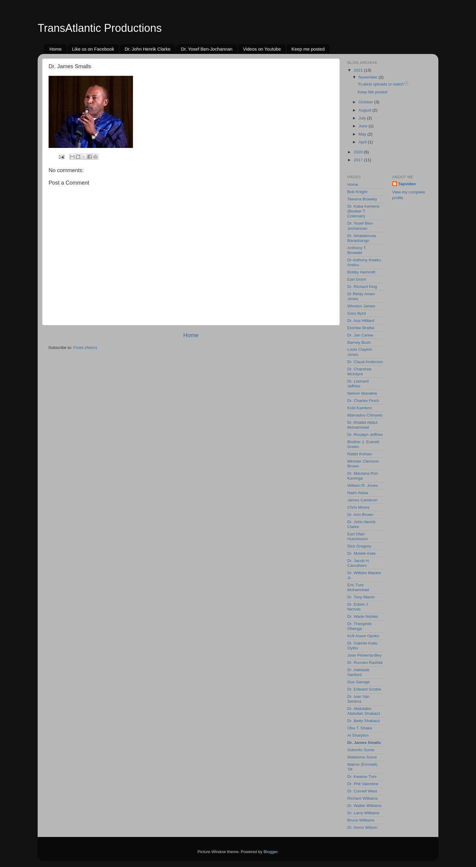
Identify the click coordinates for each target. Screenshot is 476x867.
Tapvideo (407, 184)
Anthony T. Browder (357, 250)
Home (55, 49)
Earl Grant (356, 279)
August (365, 110)
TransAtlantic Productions (100, 28)
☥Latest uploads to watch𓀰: (383, 84)
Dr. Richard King (362, 286)
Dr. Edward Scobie (364, 689)
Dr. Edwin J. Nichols (358, 606)
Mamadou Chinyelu (364, 415)
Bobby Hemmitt (361, 272)
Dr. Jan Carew (360, 335)
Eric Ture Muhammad (358, 587)
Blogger (270, 851)
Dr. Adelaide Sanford (358, 672)
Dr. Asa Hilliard (360, 320)
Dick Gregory (359, 546)
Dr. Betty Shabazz (363, 720)
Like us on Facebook (93, 49)
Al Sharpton (358, 735)
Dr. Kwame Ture (362, 776)
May (363, 134)
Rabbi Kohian (359, 454)
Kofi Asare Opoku (363, 636)
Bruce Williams (360, 820)
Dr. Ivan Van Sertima (358, 699)
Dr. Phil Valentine (363, 784)
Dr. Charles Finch (363, 400)
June (364, 126)
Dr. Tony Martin (361, 597)
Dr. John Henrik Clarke (148, 49)
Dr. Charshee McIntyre (359, 371)
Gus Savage (358, 682)
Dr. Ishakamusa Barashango (361, 238)
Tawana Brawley (362, 199)
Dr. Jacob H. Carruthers (358, 563)
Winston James (361, 306)
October (366, 102)
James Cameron (362, 500)
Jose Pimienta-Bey (364, 655)
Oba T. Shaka (359, 728)
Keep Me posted (372, 92)
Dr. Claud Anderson (365, 362)
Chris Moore (358, 507)
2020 (359, 152)
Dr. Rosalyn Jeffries (365, 434)
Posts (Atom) (85, 347)
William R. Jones (362, 485)
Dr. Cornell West (362, 791)
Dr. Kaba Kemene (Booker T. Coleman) (363, 211)
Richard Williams (362, 798)
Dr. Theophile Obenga (359, 626)
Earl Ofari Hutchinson (357, 536)
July (363, 118)
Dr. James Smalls (364, 742)
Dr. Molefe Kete (361, 553)
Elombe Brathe (360, 328)
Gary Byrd (356, 313)
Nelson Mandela (362, 393)
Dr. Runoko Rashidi (364, 662)
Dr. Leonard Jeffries (358, 383)
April (363, 142)
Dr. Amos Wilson (362, 827)
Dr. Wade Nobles (362, 616)
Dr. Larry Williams (363, 813)
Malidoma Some (362, 757)
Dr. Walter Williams (364, 805)
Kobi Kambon (359, 408)
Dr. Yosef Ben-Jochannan (206, 49)
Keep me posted (308, 49)
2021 (359, 70)
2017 (359, 160)
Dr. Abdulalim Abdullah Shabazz (363, 711)
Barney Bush (359, 342)
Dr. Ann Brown (360, 514)
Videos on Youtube (262, 49)
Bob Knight (357, 191)
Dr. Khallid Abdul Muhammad (362, 425)
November (369, 77)
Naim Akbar (358, 492)
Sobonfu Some (360, 750)
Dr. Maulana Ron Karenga (362, 475)
